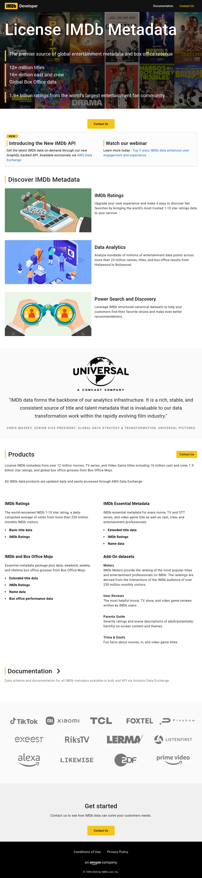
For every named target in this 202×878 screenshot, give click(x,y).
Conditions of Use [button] (87, 852)
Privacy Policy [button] (117, 852)
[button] (186, 6)
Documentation (34, 671)
